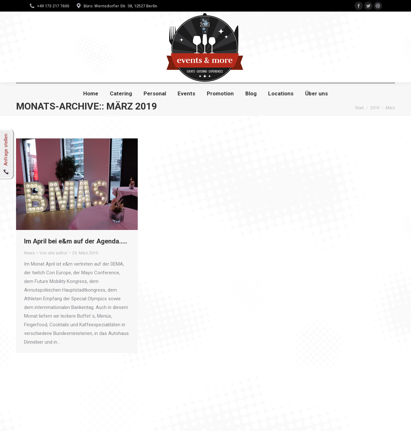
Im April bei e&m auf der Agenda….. (75, 241)
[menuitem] (91, 93)
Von (53, 253)
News (29, 253)
